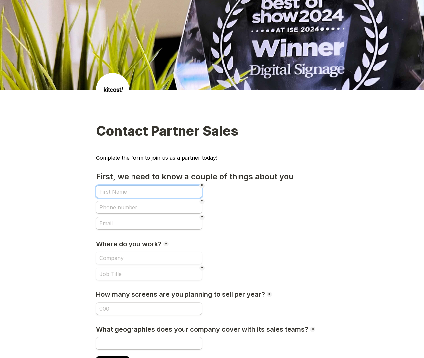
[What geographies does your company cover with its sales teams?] (149, 343)
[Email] (149, 223)
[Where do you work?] (149, 258)
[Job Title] (149, 274)
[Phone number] (149, 207)
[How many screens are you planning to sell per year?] (149, 309)
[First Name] (149, 192)
